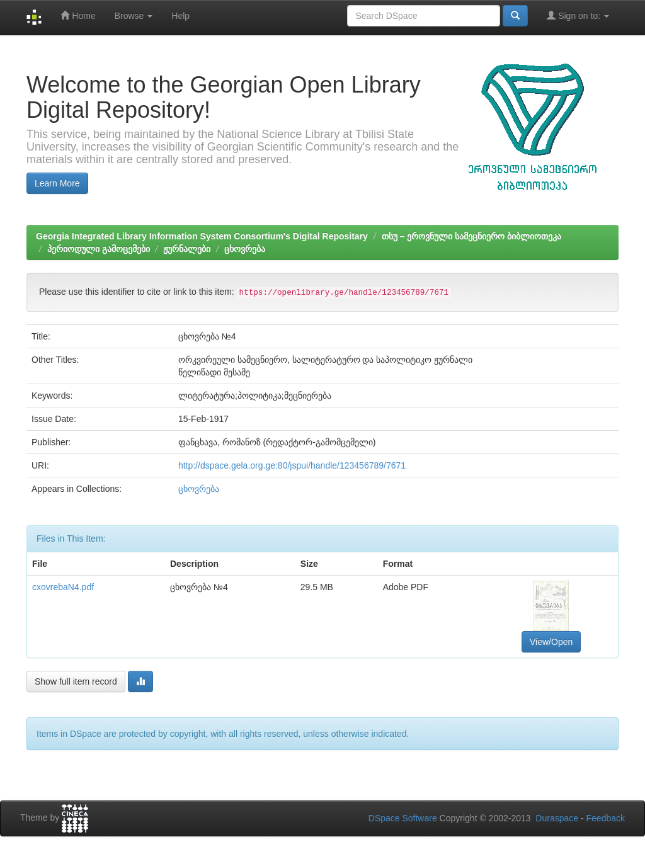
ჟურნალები (186, 249)
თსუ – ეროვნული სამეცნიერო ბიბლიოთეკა (471, 236)
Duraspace (556, 818)
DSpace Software (402, 818)
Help (180, 16)
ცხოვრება (244, 249)
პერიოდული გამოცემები (98, 249)
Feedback (605, 818)
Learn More (57, 183)
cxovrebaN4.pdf (63, 587)
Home (77, 15)
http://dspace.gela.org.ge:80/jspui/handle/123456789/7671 (292, 465)
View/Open (551, 642)
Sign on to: (578, 15)
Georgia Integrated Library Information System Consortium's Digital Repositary (202, 236)
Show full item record (76, 681)
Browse (134, 16)
